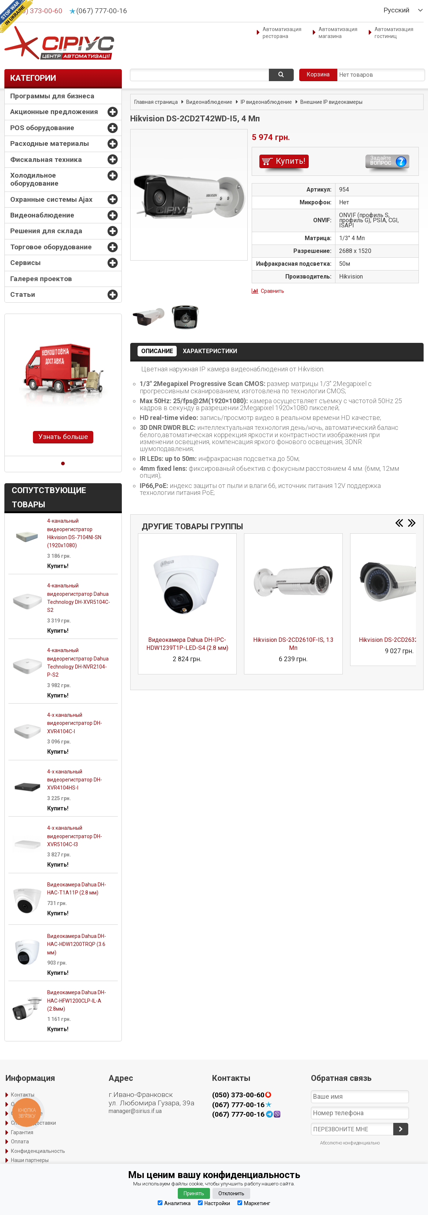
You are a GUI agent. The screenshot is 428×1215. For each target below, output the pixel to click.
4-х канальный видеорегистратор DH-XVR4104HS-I (74, 780)
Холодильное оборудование (34, 179)
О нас (17, 1104)
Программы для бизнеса (52, 96)
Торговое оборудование (51, 247)
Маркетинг (253, 1203)
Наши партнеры (30, 1160)
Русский (396, 10)
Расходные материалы (49, 143)
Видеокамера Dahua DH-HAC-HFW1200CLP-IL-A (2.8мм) (76, 1000)
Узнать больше (63, 436)
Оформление (27, 1113)
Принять (194, 1193)
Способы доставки (33, 1123)
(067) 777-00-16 (101, 11)
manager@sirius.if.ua (135, 1111)
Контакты (22, 1095)
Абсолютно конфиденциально (350, 1143)
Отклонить (231, 1193)
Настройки (214, 1203)
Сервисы (25, 262)
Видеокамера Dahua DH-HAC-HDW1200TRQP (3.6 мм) (76, 944)
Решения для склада (46, 231)
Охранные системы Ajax (51, 199)
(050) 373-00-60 (37, 11)
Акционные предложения (54, 111)
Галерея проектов (41, 279)
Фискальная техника (46, 159)
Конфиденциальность (38, 1151)
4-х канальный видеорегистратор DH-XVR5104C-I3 (74, 836)
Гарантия (22, 1132)
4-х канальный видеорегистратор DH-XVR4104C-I (74, 723)
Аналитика (174, 1203)
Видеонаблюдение (42, 215)
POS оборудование (42, 128)
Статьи (22, 294)
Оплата (20, 1141)
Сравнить (272, 291)
